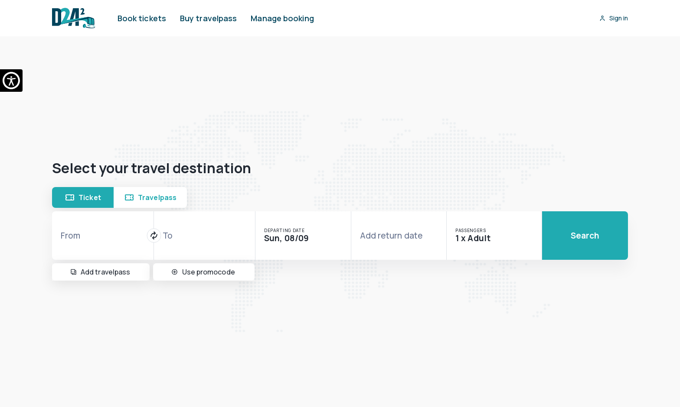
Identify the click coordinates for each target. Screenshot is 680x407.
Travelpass (150, 197)
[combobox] (103, 235)
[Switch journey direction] (154, 236)
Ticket (83, 197)
